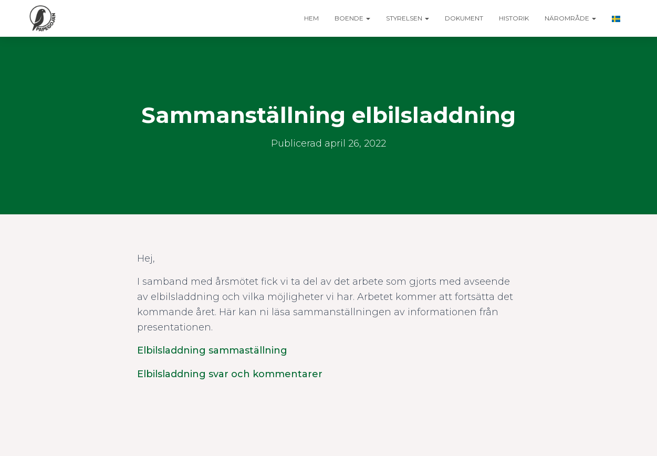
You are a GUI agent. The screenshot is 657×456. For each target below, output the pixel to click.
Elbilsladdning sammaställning (212, 350)
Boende (352, 18)
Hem (311, 18)
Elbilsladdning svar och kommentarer (229, 374)
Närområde (570, 18)
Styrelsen (407, 18)
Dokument (464, 18)
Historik (514, 18)
